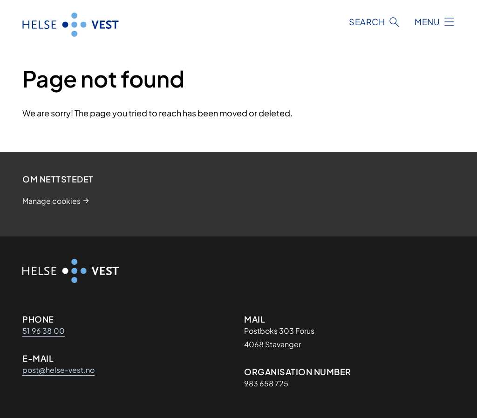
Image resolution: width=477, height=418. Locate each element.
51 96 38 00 (43, 331)
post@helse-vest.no (58, 370)
